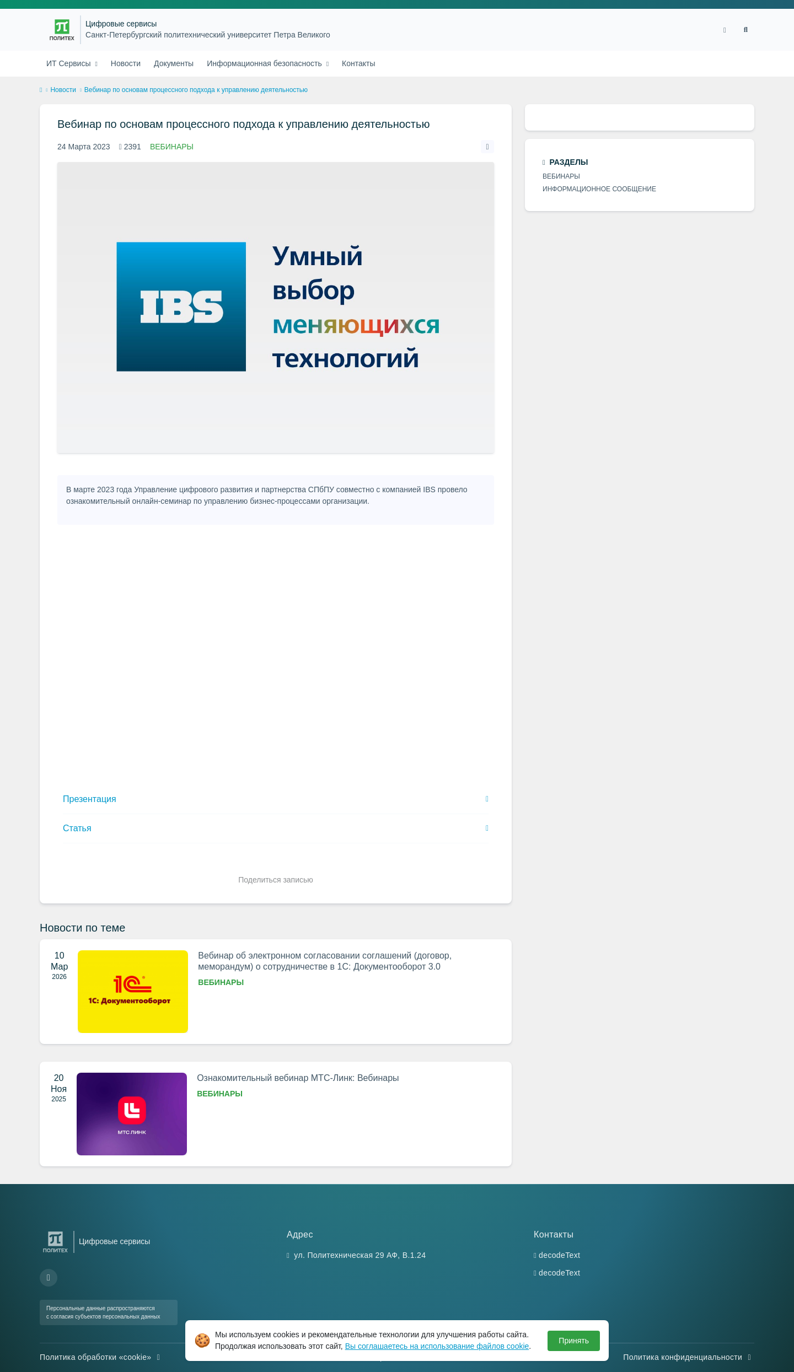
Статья (77, 828)
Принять (574, 1340)
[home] (41, 90)
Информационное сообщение (599, 189)
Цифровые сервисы (121, 24)
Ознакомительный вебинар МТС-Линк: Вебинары (298, 1078)
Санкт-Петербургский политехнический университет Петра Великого (207, 35)
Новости (126, 63)
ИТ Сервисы (69, 63)
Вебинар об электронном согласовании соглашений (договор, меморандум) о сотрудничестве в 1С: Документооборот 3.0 (325, 961)
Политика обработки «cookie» (101, 1357)
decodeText (559, 1255)
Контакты (358, 63)
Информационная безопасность (265, 63)
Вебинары (172, 146)
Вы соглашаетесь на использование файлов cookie (437, 1346)
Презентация (89, 799)
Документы (174, 63)
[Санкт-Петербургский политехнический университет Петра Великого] (62, 29)
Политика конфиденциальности (688, 1357)
